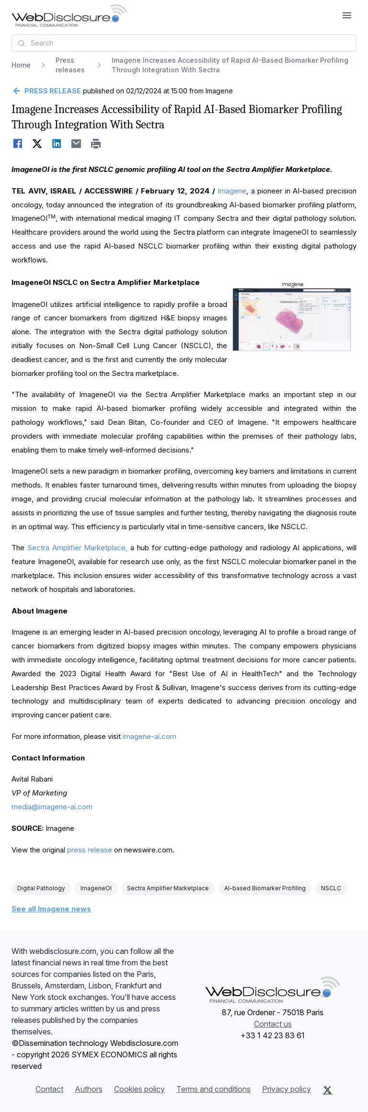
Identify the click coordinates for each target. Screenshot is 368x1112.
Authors (89, 1089)
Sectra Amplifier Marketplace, (77, 547)
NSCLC (331, 888)
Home (21, 65)
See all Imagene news (51, 908)
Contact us (273, 1024)
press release (89, 849)
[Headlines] (69, 15)
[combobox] (184, 43)
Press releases (70, 65)
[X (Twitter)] (327, 1090)
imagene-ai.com (149, 736)
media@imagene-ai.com (52, 806)
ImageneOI (96, 888)
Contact (49, 1089)
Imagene (232, 190)
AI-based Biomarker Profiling (265, 888)
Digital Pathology (41, 888)
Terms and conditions (213, 1089)
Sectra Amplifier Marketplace (168, 888)
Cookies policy (139, 1089)
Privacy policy (286, 1089)
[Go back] (46, 91)
